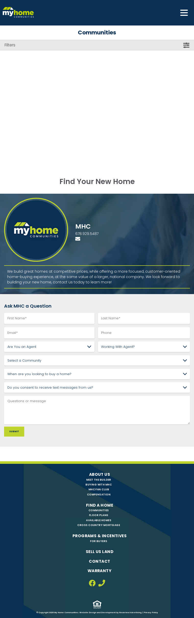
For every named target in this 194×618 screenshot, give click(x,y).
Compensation (99, 494)
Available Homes (98, 520)
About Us (99, 474)
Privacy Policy (151, 612)
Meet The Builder (98, 480)
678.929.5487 (87, 233)
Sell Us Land (99, 551)
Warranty (100, 570)
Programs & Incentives (99, 535)
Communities (99, 510)
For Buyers (98, 541)
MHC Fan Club (99, 489)
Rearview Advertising (130, 612)
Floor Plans (98, 515)
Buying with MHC (99, 484)
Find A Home (99, 505)
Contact (99, 561)
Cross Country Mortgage (98, 525)
